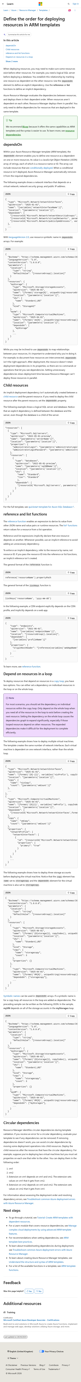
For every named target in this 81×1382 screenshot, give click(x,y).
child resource (10, 396)
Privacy (65, 1365)
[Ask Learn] (70, 10)
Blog (41, 1365)
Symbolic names (11, 995)
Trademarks (53, 1369)
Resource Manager (27, 10)
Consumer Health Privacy (17, 1369)
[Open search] (69, 3)
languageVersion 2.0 (19, 236)
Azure (13, 10)
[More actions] (75, 10)
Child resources (12, 49)
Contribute (53, 1365)
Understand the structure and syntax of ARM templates (36, 1261)
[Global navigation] (3, 3)
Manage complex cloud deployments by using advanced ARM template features (43, 1229)
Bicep (25, 126)
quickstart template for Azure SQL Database (50, 506)
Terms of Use (39, 1369)
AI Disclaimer (11, 1365)
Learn (5, 10)
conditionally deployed (41, 167)
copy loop (59, 681)
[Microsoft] (40, 4)
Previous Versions (28, 1365)
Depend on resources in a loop (19, 56)
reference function (17, 521)
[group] (40, 214)
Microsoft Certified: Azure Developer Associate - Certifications (31, 1320)
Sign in (76, 3)
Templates (43, 10)
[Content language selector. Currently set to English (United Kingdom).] (20, 1351)
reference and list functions (18, 53)
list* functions (70, 525)
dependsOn (11, 45)
